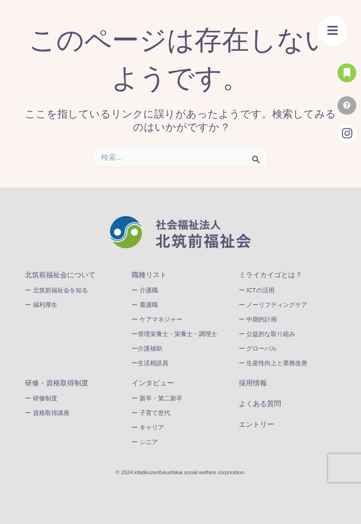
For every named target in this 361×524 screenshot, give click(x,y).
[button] (332, 31)
